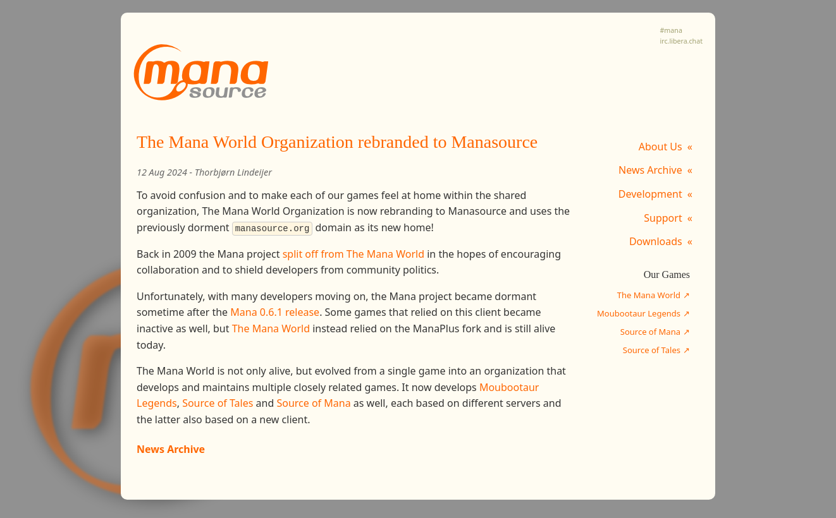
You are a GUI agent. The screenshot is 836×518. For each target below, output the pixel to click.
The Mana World (648, 295)
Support (663, 218)
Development (650, 194)
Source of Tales (651, 350)
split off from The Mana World (353, 254)
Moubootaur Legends (638, 313)
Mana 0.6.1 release (274, 312)
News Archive (650, 170)
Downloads (655, 241)
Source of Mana (650, 331)
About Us (660, 147)
